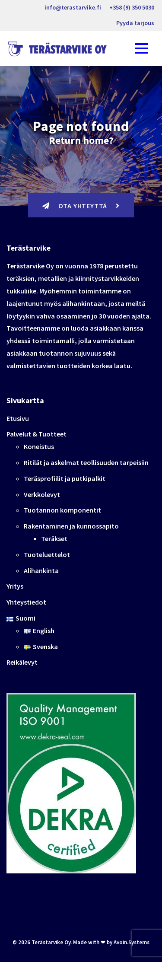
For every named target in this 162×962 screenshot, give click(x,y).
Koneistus (39, 446)
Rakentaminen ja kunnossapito (71, 526)
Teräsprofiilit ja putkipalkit (64, 478)
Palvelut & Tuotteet (36, 434)
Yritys (14, 586)
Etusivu (17, 418)
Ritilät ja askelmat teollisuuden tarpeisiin (86, 462)
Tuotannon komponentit (62, 510)
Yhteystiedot (26, 602)
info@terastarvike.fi (72, 7)
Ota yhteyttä (81, 205)
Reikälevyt (22, 662)
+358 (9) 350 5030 (131, 7)
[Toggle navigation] (141, 49)
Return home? (81, 140)
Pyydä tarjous (135, 23)
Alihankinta (41, 570)
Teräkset (54, 538)
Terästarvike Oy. (52, 942)
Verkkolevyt (42, 494)
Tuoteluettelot (47, 554)
